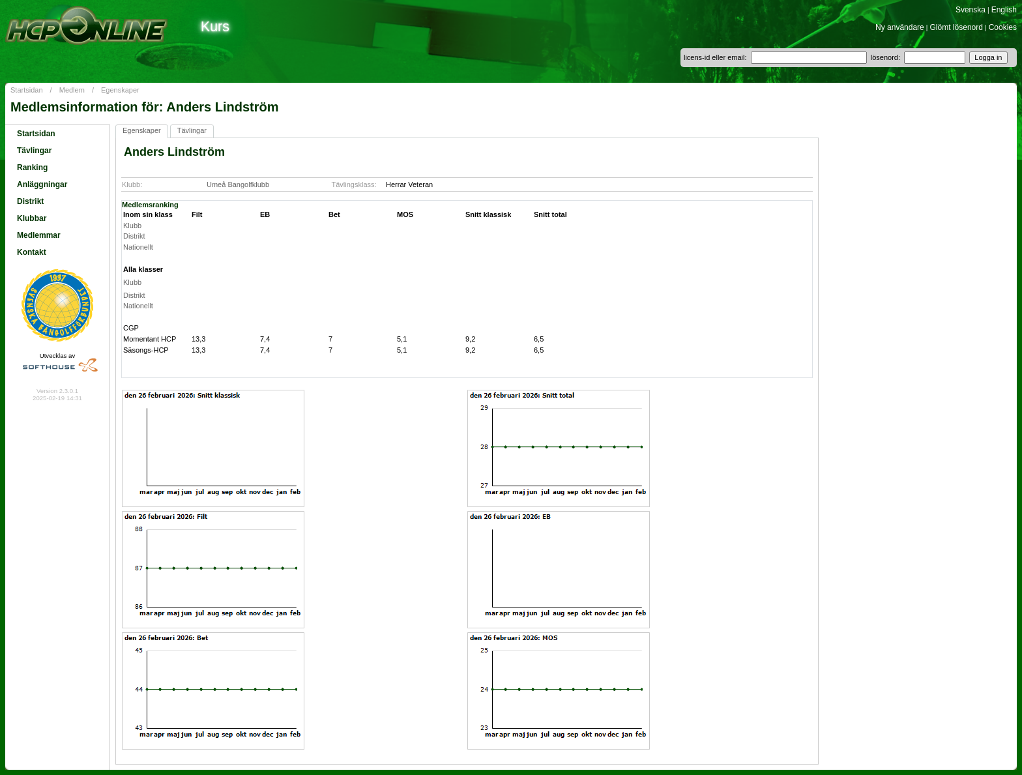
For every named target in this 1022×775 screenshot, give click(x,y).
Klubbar (31, 218)
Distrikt (30, 201)
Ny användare (899, 27)
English (1004, 9)
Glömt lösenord (956, 27)
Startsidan (26, 90)
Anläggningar (42, 184)
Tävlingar (34, 150)
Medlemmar (39, 235)
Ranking (32, 167)
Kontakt (31, 252)
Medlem (72, 90)
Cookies (1003, 27)
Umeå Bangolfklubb (238, 184)
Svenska (971, 9)
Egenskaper (120, 90)
